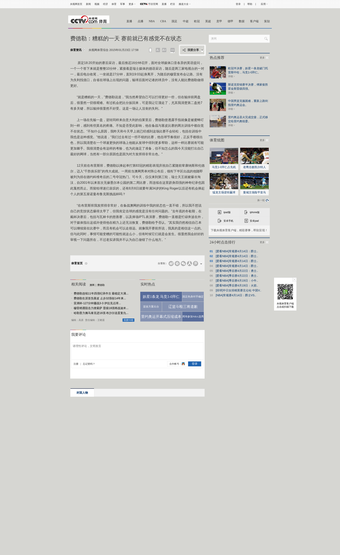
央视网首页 (76, 4)
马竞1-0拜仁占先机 (224, 167)
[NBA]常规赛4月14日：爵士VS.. (236, 295)
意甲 (219, 21)
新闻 (88, 4)
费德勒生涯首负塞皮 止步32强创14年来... (100, 298)
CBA (163, 21)
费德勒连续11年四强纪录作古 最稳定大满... (101, 293)
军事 (122, 4)
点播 (140, 21)
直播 (164, 4)
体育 (114, 4)
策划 (267, 21)
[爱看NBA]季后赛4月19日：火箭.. (237, 285)
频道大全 (184, 4)
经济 (105, 4)
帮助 (249, 4)
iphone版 (255, 212)
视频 (96, 4)
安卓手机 (228, 220)
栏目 (172, 4)
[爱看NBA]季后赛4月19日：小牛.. (237, 280)
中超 (186, 21)
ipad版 (227, 212)
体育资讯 (76, 50)
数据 (242, 21)
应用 (263, 4)
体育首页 (77, 263)
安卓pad (254, 220)
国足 (174, 21)
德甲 (230, 21)
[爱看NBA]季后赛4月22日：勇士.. (237, 270)
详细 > (231, 76)
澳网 (92, 285)
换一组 (261, 200)
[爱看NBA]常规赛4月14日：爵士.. (237, 251)
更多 (131, 4)
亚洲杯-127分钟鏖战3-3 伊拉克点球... (97, 303)
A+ (164, 50)
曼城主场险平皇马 (254, 192)
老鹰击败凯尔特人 (254, 167)
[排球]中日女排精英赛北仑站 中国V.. (238, 290)
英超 (208, 21)
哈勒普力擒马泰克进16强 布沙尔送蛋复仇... (101, 313)
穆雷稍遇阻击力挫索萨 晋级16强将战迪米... (101, 308)
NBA (152, 21)
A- (158, 50)
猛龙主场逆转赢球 (224, 192)
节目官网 (153, 4)
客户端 (254, 21)
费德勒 (101, 285)
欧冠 (197, 21)
